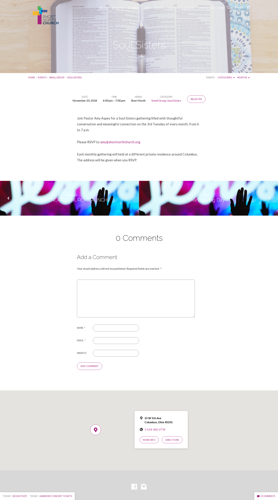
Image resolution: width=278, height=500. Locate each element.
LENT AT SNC (235, 8)
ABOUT (103, 8)
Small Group (56, 77)
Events (42, 77)
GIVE (221, 8)
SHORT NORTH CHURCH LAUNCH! (72, 200)
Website (82, 353)
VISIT (147, 8)
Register (196, 99)
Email (81, 340)
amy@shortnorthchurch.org (120, 142)
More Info (149, 439)
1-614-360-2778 (154, 429)
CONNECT (134, 8)
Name (81, 327)
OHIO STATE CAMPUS (181, 8)
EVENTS (159, 8)
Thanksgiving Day (206, 200)
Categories (226, 77)
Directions (172, 439)
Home (31, 77)
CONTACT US (206, 8)
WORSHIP (118, 8)
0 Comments (266, 496)
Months (243, 77)
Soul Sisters (74, 77)
